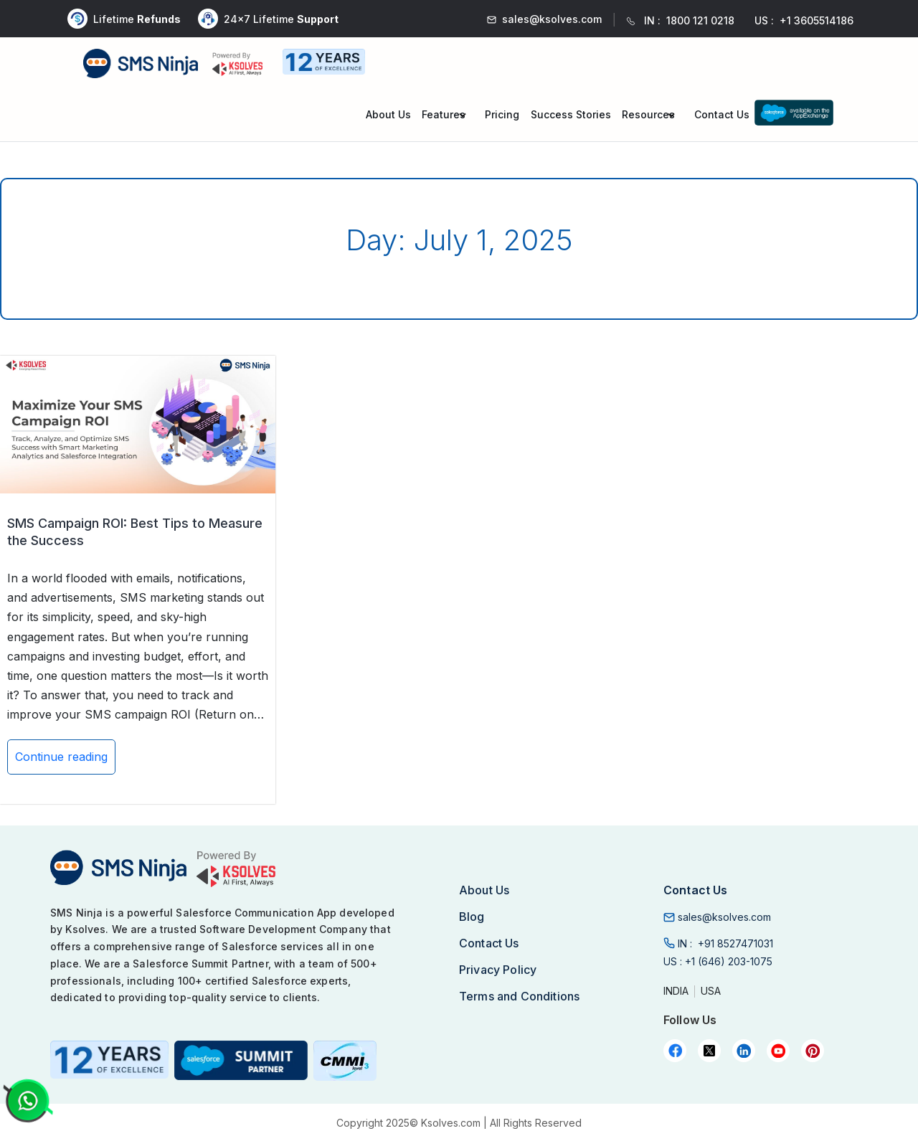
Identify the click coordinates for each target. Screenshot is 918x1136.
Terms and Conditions (519, 996)
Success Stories (571, 114)
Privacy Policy (497, 969)
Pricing (502, 114)
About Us (388, 114)
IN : (725, 943)
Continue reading (61, 762)
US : (717, 961)
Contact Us (721, 114)
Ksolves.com (451, 1123)
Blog (472, 916)
